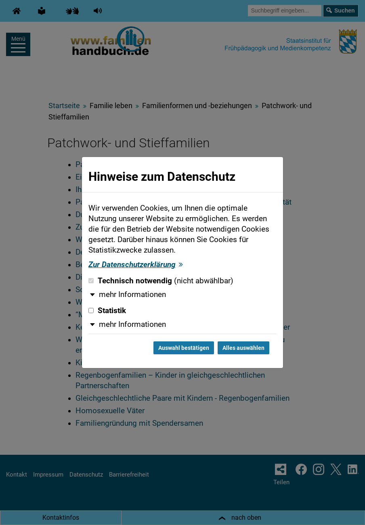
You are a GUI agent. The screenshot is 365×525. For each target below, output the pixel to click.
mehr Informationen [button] (132, 294)
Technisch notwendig (160, 280)
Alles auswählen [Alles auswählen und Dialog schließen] (243, 348)
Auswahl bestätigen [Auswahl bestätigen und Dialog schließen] (183, 348)
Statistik (107, 310)
